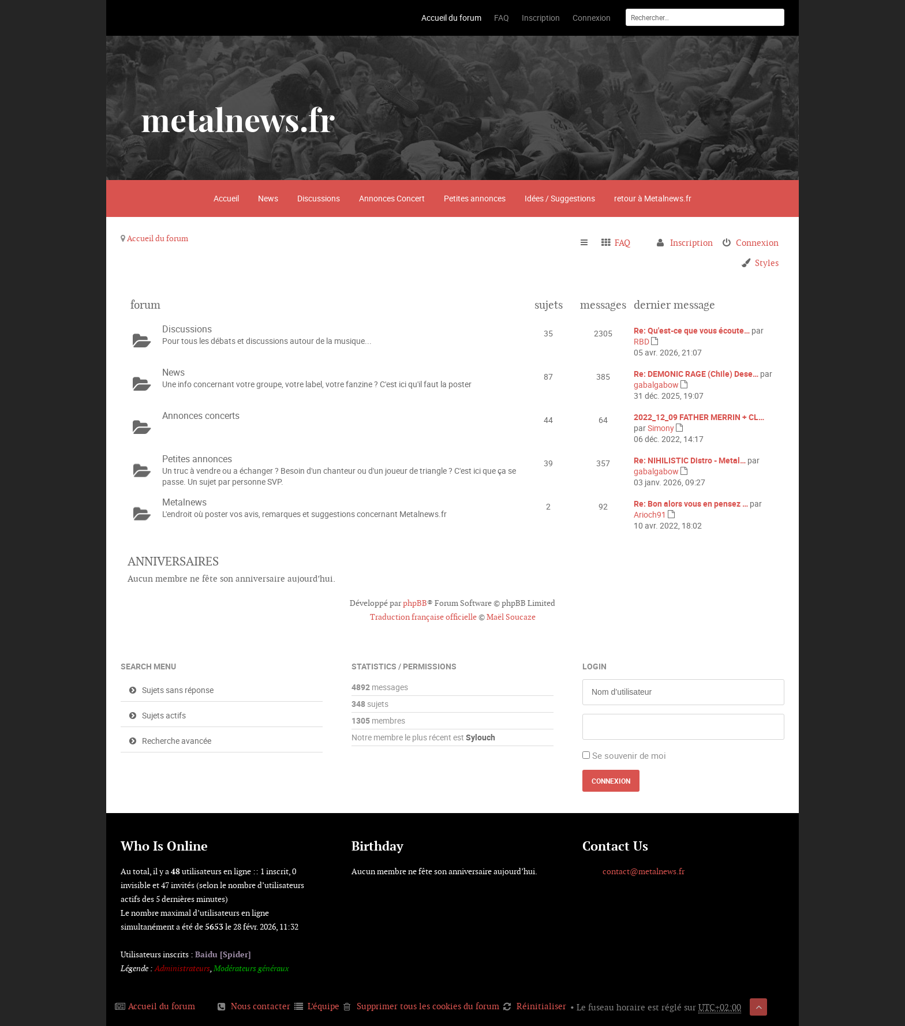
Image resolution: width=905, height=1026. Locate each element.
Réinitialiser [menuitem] (541, 1006)
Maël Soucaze (511, 617)
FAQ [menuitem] (622, 242)
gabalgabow (656, 384)
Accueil (226, 198)
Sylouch (480, 737)
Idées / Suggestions (560, 198)
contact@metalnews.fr (644, 871)
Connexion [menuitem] (757, 242)
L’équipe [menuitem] (323, 1006)
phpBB (415, 603)
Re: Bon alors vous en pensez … (691, 503)
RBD (641, 341)
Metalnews (184, 502)
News (268, 198)
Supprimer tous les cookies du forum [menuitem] (428, 1006)
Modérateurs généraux (251, 968)
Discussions (318, 198)
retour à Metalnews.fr (652, 198)
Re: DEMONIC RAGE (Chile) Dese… (696, 373)
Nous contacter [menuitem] (260, 1006)
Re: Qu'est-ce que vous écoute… (692, 330)
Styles (767, 262)
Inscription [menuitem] (691, 242)
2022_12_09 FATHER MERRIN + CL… (699, 416)
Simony (661, 427)
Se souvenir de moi (629, 755)
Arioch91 (650, 514)
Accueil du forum (157, 238)
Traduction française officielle (423, 617)
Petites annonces (475, 198)
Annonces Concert (392, 198)
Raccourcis (589, 243)
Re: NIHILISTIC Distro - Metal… (690, 460)
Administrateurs (182, 968)
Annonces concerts (201, 415)
